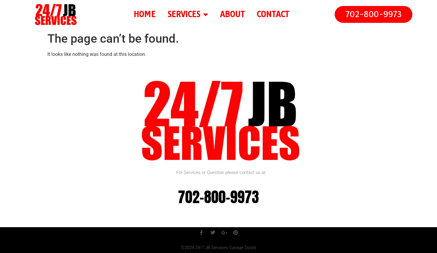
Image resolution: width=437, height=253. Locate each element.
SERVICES (187, 14)
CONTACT (273, 14)
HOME (144, 14)
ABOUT (232, 14)
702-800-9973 (218, 197)
